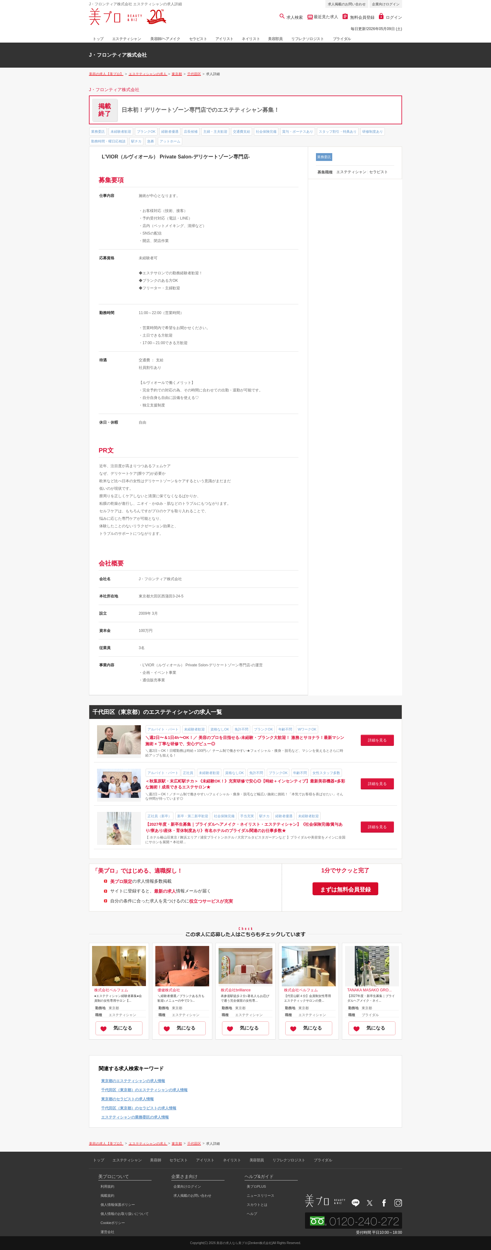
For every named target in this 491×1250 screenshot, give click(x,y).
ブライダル (342, 39)
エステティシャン (126, 39)
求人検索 (291, 17)
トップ (98, 39)
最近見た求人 (326, 16)
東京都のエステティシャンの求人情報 (133, 1081)
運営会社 (107, 1232)
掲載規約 (107, 1195)
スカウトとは (257, 1204)
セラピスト (198, 39)
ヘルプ (252, 1214)
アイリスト (224, 39)
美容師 (155, 1160)
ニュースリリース (260, 1195)
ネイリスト (251, 39)
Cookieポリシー (113, 1223)
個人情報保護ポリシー (118, 1204)
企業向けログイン (386, 4)
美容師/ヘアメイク (165, 39)
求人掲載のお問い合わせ (347, 4)
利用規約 (107, 1186)
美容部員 (275, 39)
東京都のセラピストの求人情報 (127, 1099)
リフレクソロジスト (307, 39)
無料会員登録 (359, 17)
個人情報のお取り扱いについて (125, 1214)
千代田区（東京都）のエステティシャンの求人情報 (144, 1090)
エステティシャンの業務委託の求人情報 (135, 1117)
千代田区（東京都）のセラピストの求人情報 (138, 1108)
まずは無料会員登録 (345, 889)
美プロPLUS (256, 1186)
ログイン (390, 17)
